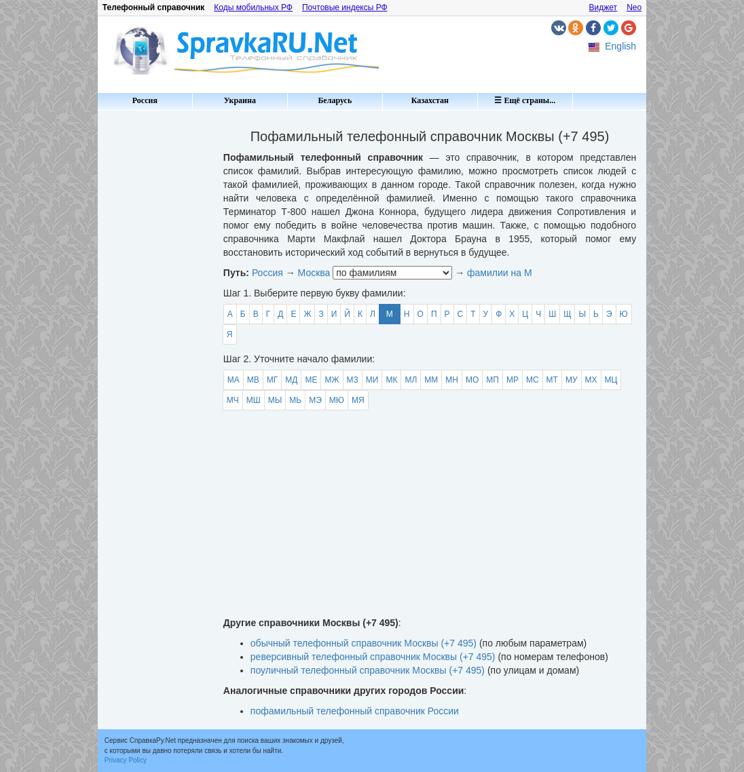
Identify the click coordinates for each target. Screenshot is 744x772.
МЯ (358, 400)
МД (291, 380)
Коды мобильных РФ (253, 7)
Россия (144, 100)
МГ (272, 380)
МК (391, 380)
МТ (552, 380)
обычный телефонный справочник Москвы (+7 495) (363, 643)
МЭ (315, 400)
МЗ (352, 380)
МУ (571, 380)
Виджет (603, 7)
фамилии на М (499, 272)
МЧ (233, 400)
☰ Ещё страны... (524, 100)
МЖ (331, 380)
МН (451, 380)
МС (532, 380)
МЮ (336, 400)
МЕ (311, 380)
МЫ (275, 400)
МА (233, 380)
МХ (591, 380)
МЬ (295, 400)
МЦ (611, 380)
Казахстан (430, 100)
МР (512, 380)
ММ (431, 380)
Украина (240, 100)
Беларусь (335, 100)
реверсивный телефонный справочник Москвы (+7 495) (373, 656)
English (620, 46)
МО (472, 380)
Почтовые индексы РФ (345, 7)
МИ (372, 380)
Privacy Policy (126, 760)
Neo (634, 7)
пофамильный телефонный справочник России (354, 711)
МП (492, 380)
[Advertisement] (155, 318)
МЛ (411, 380)
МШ (253, 400)
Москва (314, 272)
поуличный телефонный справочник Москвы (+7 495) (367, 670)
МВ (253, 380)
